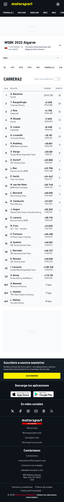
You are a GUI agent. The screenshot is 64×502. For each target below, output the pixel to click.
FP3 (29, 67)
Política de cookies (43, 487)
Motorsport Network (25, 494)
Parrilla (49, 67)
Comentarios (32, 455)
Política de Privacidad (31, 490)
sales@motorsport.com (32, 470)
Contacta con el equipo (32, 465)
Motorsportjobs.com (32, 432)
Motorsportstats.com (32, 442)
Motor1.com (32, 428)
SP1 (38, 67)
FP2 (21, 67)
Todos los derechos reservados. (41, 495)
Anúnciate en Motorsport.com (32, 460)
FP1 (12, 67)
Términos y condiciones (22, 487)
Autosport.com (32, 437)
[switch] (47, 78)
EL (5, 67)
